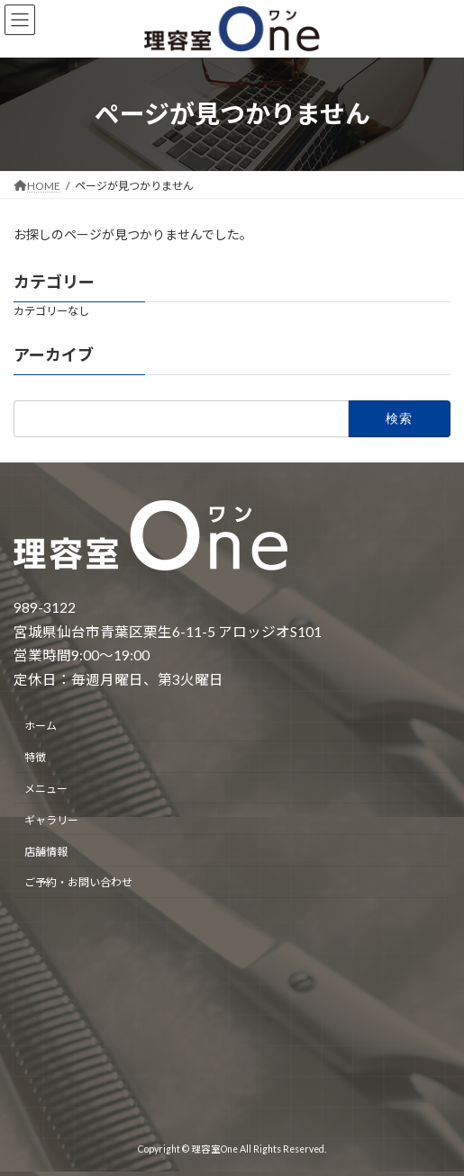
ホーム (40, 725)
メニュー (46, 788)
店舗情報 (46, 850)
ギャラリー (51, 819)
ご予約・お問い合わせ (78, 882)
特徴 (35, 757)
